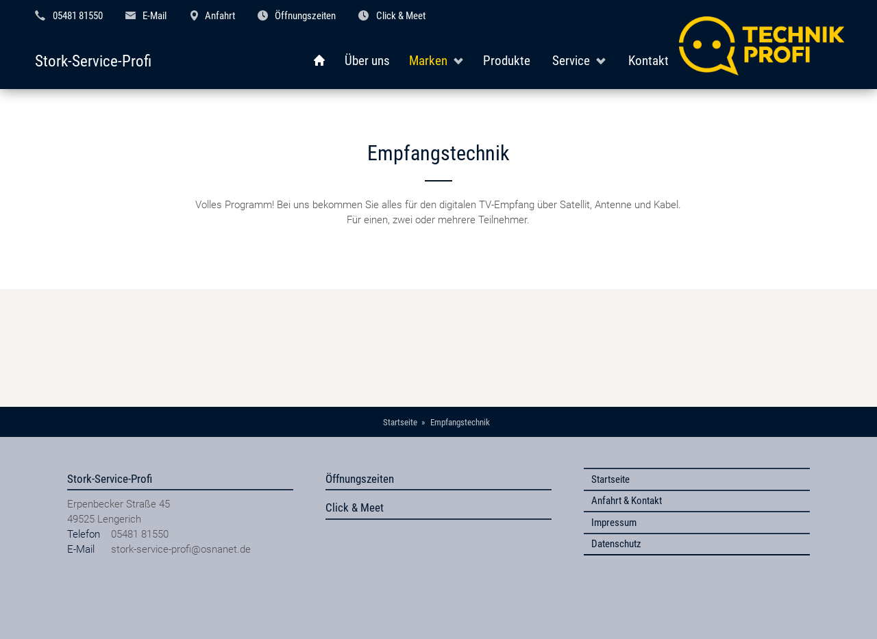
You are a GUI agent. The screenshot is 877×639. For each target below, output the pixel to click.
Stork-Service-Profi (93, 61)
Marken (428, 60)
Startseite (610, 479)
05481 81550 (78, 16)
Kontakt (648, 60)
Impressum (614, 522)
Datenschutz (616, 544)
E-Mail (154, 16)
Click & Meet (400, 16)
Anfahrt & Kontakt (626, 500)
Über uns (367, 60)
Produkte (506, 60)
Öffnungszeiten (305, 16)
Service (571, 60)
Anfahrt (220, 16)
